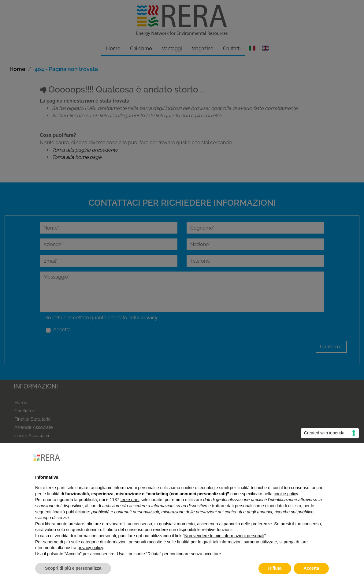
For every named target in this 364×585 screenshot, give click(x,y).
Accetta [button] (311, 568)
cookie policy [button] (286, 493)
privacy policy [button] (90, 547)
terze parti (130, 499)
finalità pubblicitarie (71, 511)
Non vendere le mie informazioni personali (224, 535)
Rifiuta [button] (275, 568)
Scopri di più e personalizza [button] (73, 568)
